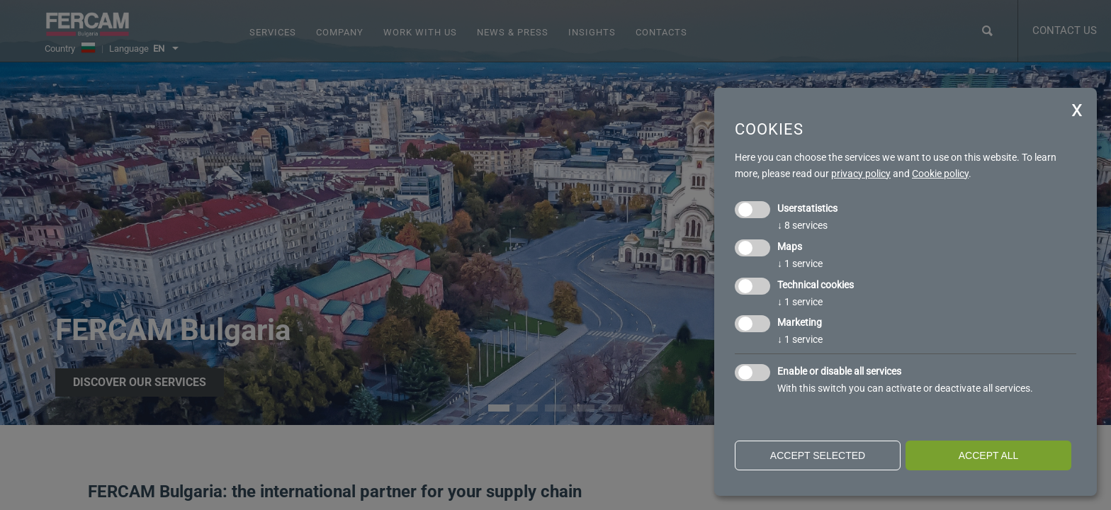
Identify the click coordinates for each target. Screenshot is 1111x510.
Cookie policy (940, 173)
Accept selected (817, 455)
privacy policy (861, 173)
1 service (800, 263)
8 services (802, 225)
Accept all (989, 455)
